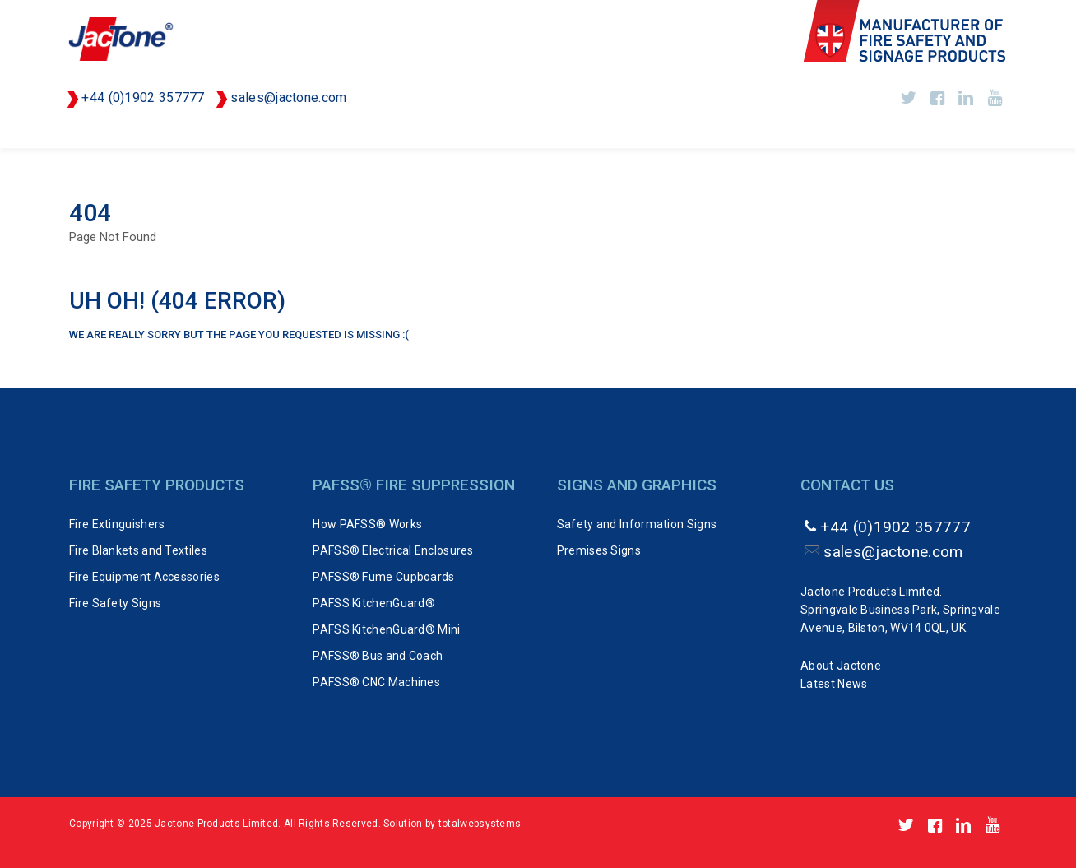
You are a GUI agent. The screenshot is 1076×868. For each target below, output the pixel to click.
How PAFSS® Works (367, 524)
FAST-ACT (704, 131)
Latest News (833, 683)
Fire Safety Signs (115, 603)
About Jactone (840, 665)
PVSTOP (615, 131)
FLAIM (788, 131)
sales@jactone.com (288, 97)
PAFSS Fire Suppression (480, 131)
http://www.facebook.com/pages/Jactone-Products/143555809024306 (937, 98)
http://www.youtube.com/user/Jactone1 (995, 98)
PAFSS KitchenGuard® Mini (386, 629)
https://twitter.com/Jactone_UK (908, 98)
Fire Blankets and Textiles (138, 550)
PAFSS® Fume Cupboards (383, 576)
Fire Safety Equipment (297, 131)
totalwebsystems (480, 823)
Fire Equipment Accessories (144, 576)
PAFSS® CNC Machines (376, 682)
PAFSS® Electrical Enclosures (393, 550)
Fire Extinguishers (127, 131)
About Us (945, 131)
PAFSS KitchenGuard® (374, 603)
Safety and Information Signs (637, 524)
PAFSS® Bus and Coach (378, 655)
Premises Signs (599, 550)
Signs (860, 131)
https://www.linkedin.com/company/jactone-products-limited (966, 98)
